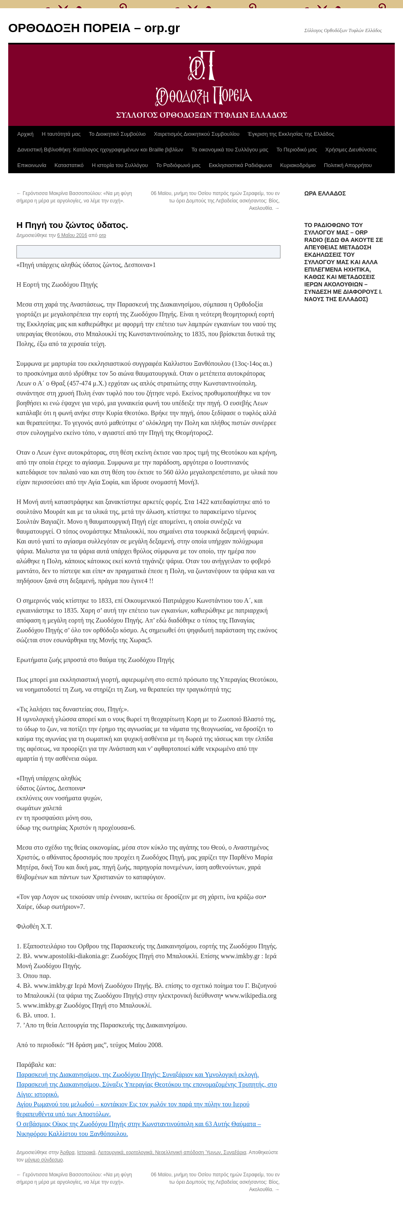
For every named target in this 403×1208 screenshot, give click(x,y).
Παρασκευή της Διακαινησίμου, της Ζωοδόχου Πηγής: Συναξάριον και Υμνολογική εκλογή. (137, 1074)
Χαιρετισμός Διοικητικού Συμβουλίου (196, 134)
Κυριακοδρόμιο (298, 165)
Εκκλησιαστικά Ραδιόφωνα (240, 165)
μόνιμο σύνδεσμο (44, 1160)
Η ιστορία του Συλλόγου (120, 165)
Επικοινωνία (31, 165)
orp (102, 235)
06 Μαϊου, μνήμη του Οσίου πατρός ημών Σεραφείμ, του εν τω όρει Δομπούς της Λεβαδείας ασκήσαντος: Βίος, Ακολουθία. (215, 200)
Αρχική (25, 134)
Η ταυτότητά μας (61, 134)
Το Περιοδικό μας (296, 149)
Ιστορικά (86, 1152)
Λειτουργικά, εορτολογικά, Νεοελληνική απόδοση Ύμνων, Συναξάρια (172, 1152)
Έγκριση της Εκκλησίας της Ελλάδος (291, 134)
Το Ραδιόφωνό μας (178, 165)
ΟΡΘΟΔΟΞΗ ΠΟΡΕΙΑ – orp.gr (94, 28)
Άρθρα (67, 1152)
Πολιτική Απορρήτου (348, 165)
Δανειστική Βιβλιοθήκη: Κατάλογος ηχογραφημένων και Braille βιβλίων (100, 149)
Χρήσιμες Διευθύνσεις (351, 149)
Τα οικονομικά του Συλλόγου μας (230, 149)
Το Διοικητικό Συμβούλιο (117, 134)
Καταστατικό (69, 165)
